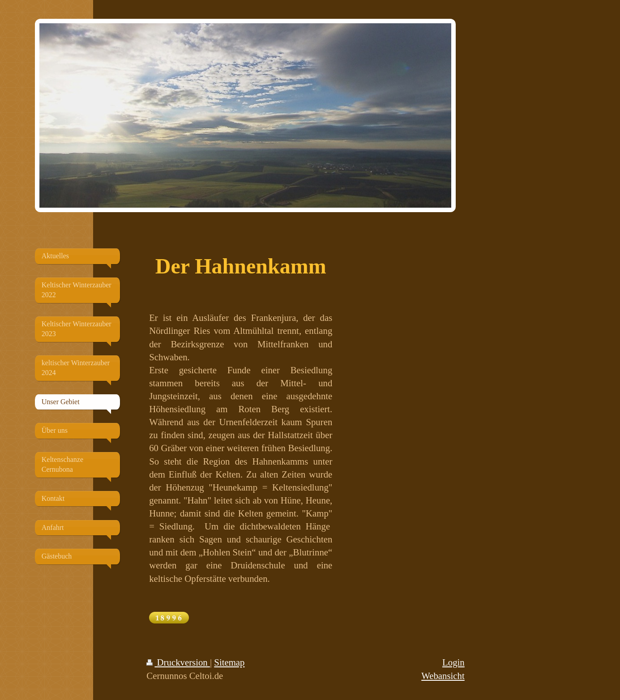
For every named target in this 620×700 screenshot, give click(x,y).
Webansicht (443, 675)
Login (453, 662)
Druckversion (178, 662)
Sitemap (229, 662)
